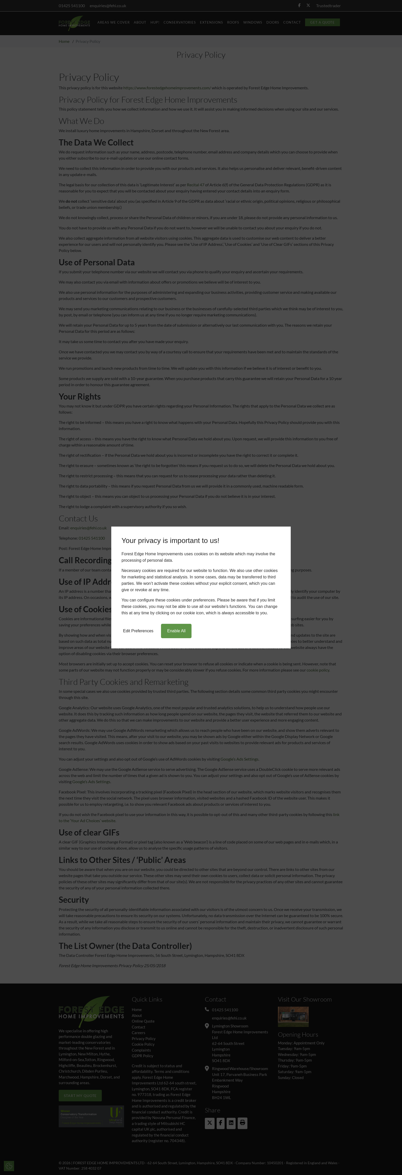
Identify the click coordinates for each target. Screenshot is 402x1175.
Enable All (176, 631)
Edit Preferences (138, 631)
